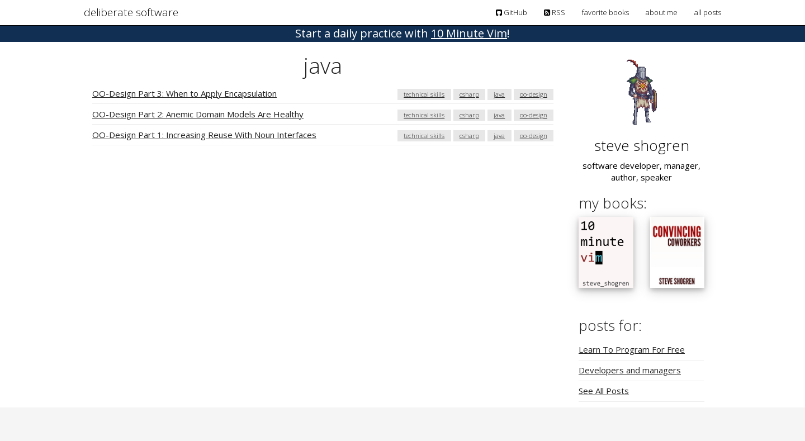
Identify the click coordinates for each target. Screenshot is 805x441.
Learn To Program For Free (632, 349)
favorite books (605, 12)
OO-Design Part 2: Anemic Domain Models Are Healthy (198, 114)
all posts (707, 12)
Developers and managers (630, 370)
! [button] (402, 33)
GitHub (511, 12)
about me (662, 12)
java (499, 94)
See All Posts (604, 390)
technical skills (424, 94)
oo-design (533, 94)
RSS (554, 12)
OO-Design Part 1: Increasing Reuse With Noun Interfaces (204, 134)
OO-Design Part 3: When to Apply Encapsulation (184, 93)
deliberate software (131, 12)
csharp (469, 94)
